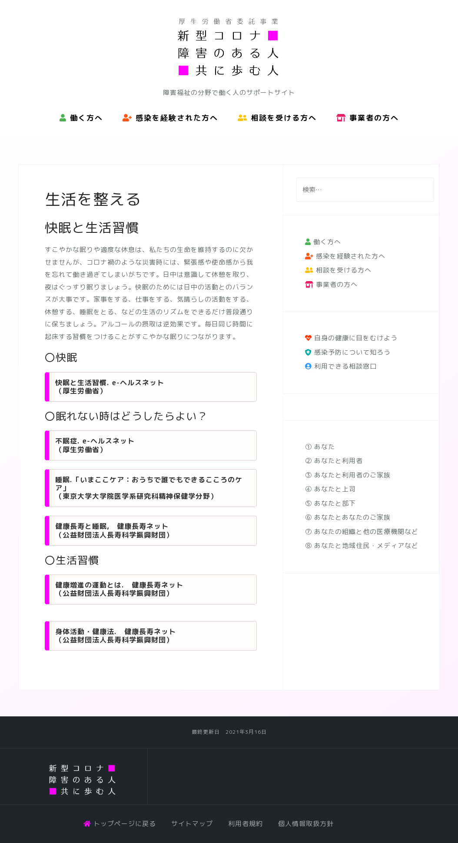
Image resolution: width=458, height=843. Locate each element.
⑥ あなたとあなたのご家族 (348, 517)
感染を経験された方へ (170, 118)
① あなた (320, 446)
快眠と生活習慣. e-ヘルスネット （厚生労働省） (109, 387)
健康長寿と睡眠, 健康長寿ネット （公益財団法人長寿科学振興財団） (114, 530)
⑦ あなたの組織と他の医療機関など (361, 531)
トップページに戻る (119, 823)
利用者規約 (245, 823)
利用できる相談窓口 (341, 366)
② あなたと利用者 (334, 460)
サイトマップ (192, 823)
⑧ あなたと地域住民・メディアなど (361, 545)
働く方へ (81, 118)
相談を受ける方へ (277, 118)
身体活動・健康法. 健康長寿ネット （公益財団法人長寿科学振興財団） (115, 636)
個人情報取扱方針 (306, 823)
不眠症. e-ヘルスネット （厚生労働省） (95, 445)
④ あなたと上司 (330, 489)
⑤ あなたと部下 (330, 503)
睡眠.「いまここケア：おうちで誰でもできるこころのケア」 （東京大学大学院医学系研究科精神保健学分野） (148, 488)
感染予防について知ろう (348, 352)
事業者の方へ (367, 118)
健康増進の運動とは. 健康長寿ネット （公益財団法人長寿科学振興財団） (119, 589)
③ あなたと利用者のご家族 (348, 475)
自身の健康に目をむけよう (351, 338)
